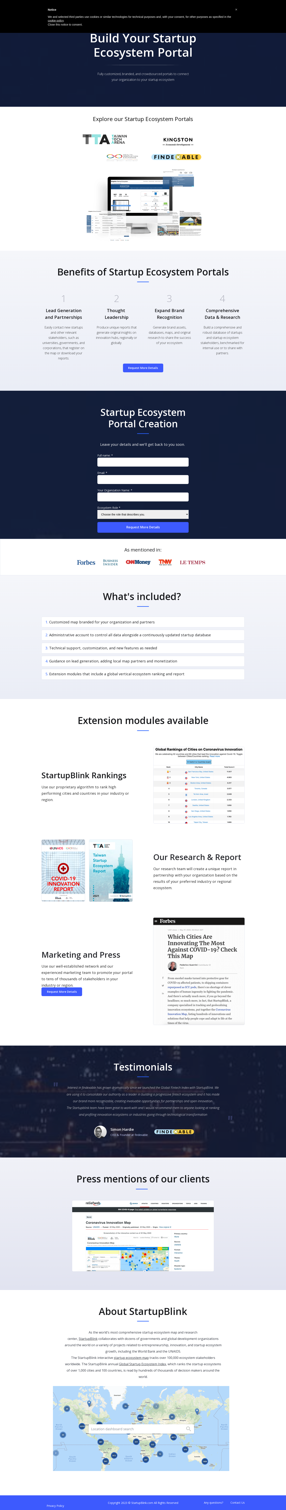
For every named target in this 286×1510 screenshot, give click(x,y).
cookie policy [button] (55, 20)
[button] (236, 9)
